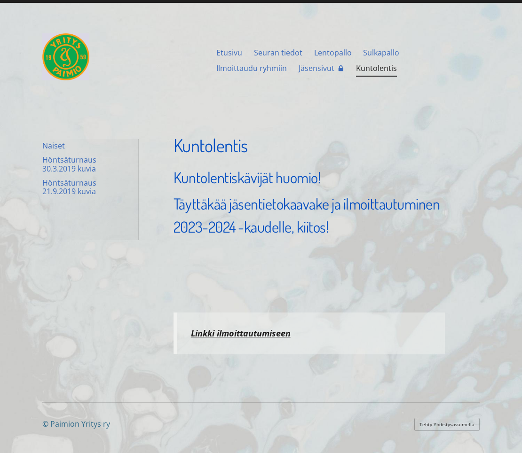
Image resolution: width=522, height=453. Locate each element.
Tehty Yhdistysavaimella (447, 424)
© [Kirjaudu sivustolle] (46, 424)
